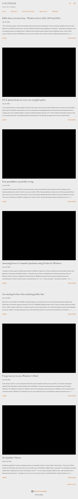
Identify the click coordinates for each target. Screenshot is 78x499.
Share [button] (4, 38)
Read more (72, 38)
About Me (14, 11)
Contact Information (28, 11)
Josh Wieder (9, 3)
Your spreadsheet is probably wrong (17, 181)
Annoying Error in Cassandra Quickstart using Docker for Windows (31, 263)
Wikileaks (55, 11)
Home (4, 11)
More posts (71, 484)
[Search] (70, 3)
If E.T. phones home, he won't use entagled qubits (24, 99)
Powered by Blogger (39, 491)
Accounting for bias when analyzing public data (23, 294)
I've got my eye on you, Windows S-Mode (20, 375)
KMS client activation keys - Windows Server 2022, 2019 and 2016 (31, 18)
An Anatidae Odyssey (11, 457)
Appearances (43, 11)
